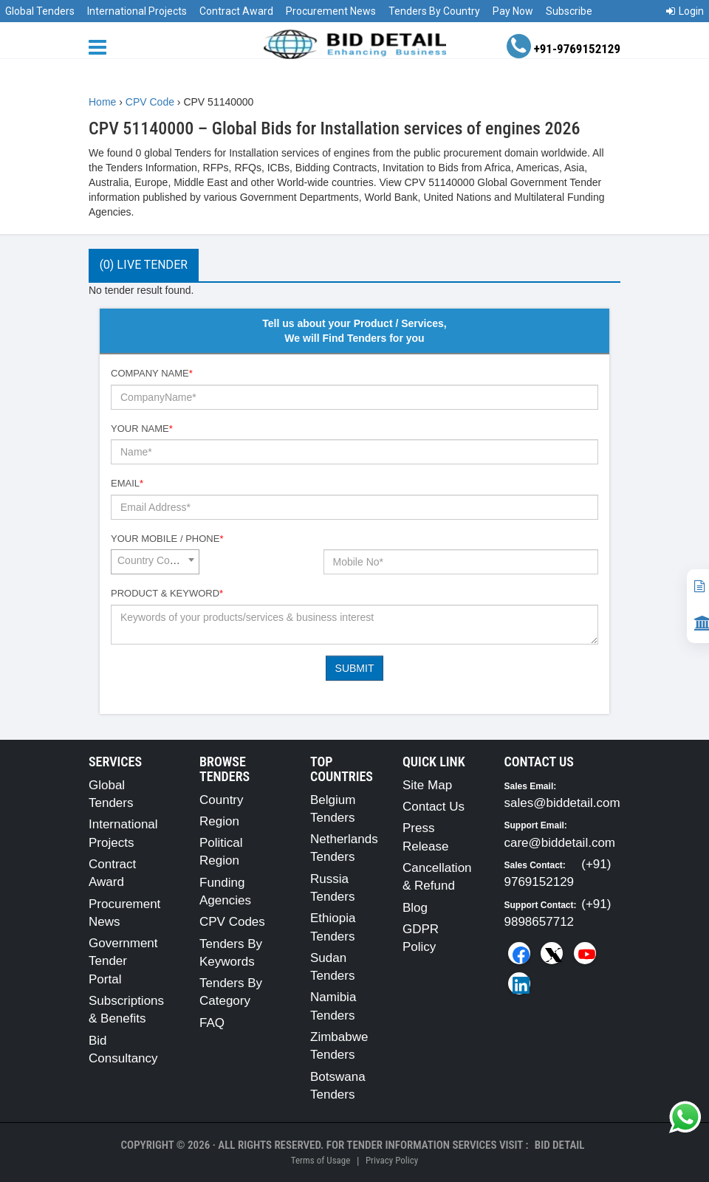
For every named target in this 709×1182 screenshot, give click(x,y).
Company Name (152, 373)
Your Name (142, 428)
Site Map (427, 785)
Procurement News (331, 11)
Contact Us (434, 807)
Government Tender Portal (123, 961)
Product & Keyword (167, 593)
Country (221, 800)
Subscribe (569, 11)
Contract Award (236, 11)
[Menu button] (101, 46)
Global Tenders (40, 11)
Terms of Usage (320, 1160)
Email (127, 483)
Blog (415, 908)
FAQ (212, 1023)
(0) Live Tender (144, 265)
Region (219, 821)
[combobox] (155, 561)
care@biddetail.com (560, 843)
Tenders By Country (434, 11)
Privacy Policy (392, 1160)
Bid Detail (560, 1145)
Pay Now (513, 11)
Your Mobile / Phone (167, 538)
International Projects (137, 11)
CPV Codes (232, 922)
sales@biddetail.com (562, 803)
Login (685, 11)
